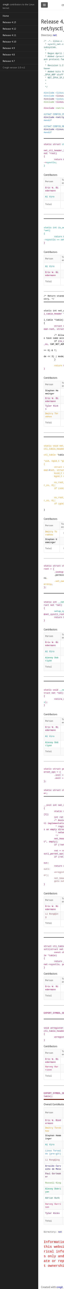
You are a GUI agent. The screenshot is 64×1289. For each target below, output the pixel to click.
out (46, 862)
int (55, 227)
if (55, 341)
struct (57, 144)
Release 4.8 (9, 54)
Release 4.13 (9, 22)
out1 (46, 869)
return (58, 159)
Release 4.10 (9, 41)
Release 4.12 (9, 28)
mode (60, 356)
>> (45, 350)
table (58, 319)
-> (45, 162)
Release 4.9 (9, 48)
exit (58, 778)
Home (6, 15)
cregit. (59, 1287)
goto (56, 881)
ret (61, 817)
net (55, 35)
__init (48, 805)
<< (49, 356)
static (48, 144)
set (47, 230)
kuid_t (58, 473)
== (58, 239)
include (49, 92)
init (58, 775)
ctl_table (49, 454)
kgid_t (55, 460)
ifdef (48, 114)
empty (52, 841)
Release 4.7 (9, 61)
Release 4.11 (9, 35)
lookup (59, 571)
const (57, 952)
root (52, 153)
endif (48, 120)
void (55, 445)
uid (47, 460)
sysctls (50, 162)
